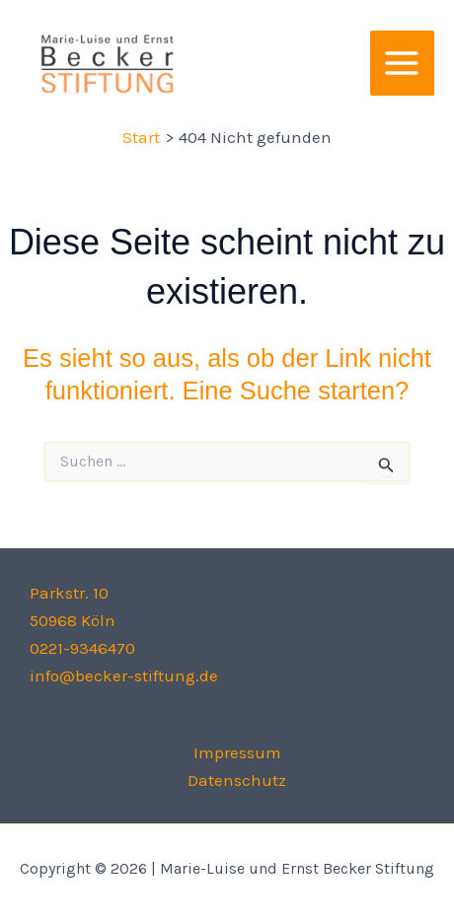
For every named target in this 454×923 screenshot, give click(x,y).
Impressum (237, 752)
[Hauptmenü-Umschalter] (402, 63)
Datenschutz (237, 780)
